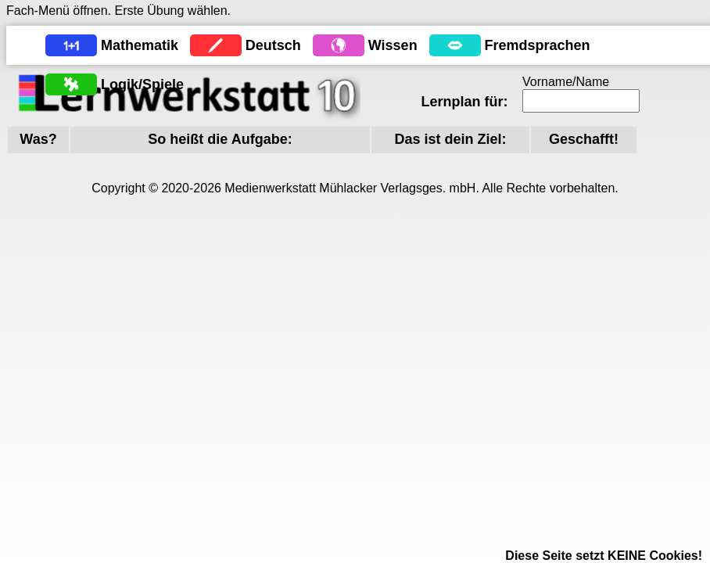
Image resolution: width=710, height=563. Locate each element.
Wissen (393, 45)
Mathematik (139, 45)
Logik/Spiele (142, 84)
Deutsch (273, 45)
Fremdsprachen (537, 45)
